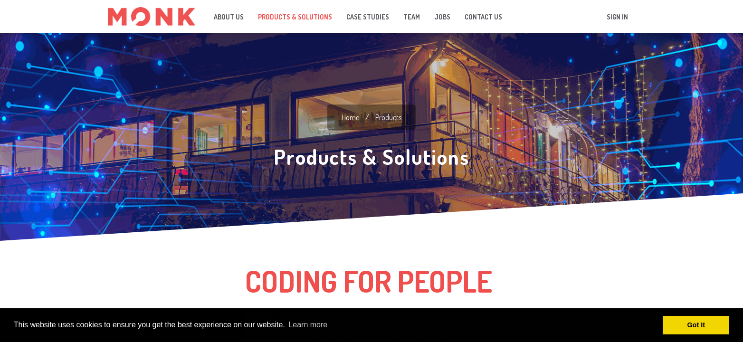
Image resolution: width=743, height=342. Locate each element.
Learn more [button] (307, 325)
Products (388, 117)
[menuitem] (229, 17)
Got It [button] (696, 325)
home (350, 117)
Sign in (617, 17)
